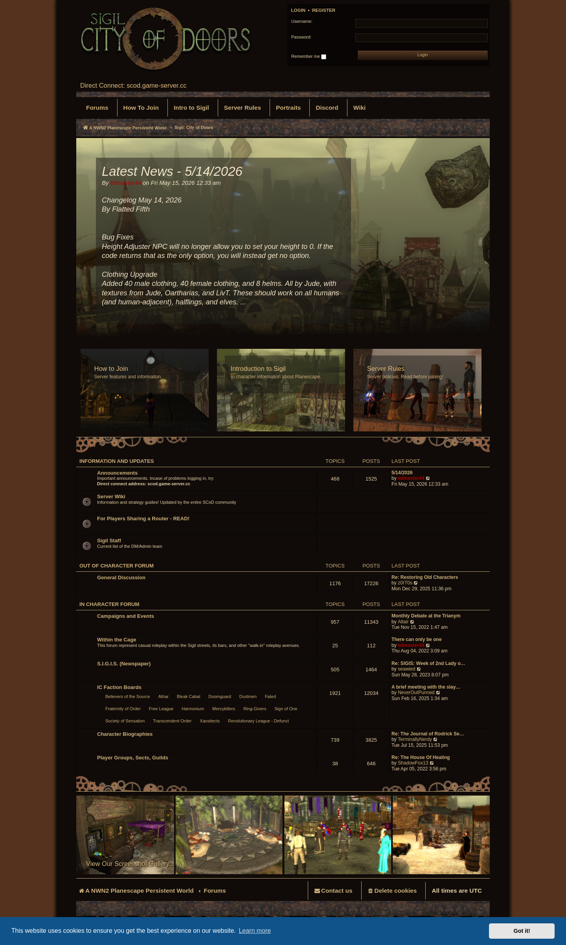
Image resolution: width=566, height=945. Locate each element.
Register (323, 10)
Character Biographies (125, 734)
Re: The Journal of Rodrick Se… (427, 734)
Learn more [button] (255, 930)
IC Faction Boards (119, 687)
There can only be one (416, 639)
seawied (406, 669)
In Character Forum (109, 604)
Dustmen (248, 696)
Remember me (308, 56)
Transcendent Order (172, 720)
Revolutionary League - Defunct (258, 720)
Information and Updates (116, 461)
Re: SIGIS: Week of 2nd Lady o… (428, 663)
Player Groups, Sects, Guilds (132, 758)
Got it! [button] (522, 931)
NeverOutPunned (416, 692)
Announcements (117, 473)
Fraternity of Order (123, 708)
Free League (161, 708)
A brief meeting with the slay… (426, 687)
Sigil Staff (109, 540)
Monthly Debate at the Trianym (425, 616)
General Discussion (121, 577)
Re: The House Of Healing (420, 757)
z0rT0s (405, 583)
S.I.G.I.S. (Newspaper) (124, 664)
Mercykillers (223, 708)
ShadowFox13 (413, 763)
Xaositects (210, 720)
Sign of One (285, 708)
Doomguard (219, 696)
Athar (163, 696)
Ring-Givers (254, 708)
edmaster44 (411, 478)
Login (298, 10)
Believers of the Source (127, 696)
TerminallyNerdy (415, 739)
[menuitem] (97, 107)
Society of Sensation (125, 720)
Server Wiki (111, 496)
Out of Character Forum (116, 566)
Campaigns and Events (125, 616)
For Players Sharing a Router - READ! (143, 518)
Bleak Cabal (188, 696)
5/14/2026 (402, 472)
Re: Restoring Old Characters (424, 577)
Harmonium (193, 708)
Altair (403, 621)
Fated (270, 696)
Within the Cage (116, 640)
